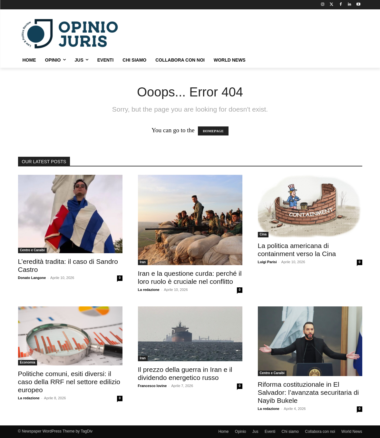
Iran (143, 262)
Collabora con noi (320, 431)
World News (351, 431)
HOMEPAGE (213, 131)
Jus (255, 431)
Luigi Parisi (267, 262)
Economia (27, 362)
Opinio (240, 431)
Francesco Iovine (152, 386)
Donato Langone (32, 278)
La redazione (149, 290)
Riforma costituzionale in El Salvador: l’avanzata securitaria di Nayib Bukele (308, 392)
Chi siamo (290, 431)
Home (223, 431)
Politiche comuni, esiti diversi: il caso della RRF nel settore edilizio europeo (69, 381)
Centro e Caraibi (32, 250)
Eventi (270, 431)
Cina (263, 234)
